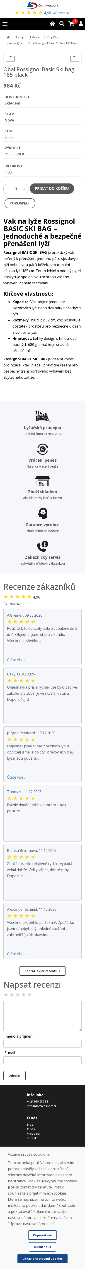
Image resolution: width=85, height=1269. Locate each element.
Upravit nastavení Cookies (42, 1259)
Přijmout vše (42, 1235)
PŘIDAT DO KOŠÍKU (52, 188)
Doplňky (52, 37)
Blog (30, 1124)
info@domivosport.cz (41, 1106)
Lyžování (35, 37)
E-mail (10, 1052)
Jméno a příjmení (19, 1036)
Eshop (20, 37)
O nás (31, 1129)
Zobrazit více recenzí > (42, 971)
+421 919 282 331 (38, 1101)
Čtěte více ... (16, 659)
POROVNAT (20, 203)
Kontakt (32, 1138)
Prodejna (33, 1133)
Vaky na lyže (14, 43)
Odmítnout (42, 1247)
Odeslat (14, 1076)
